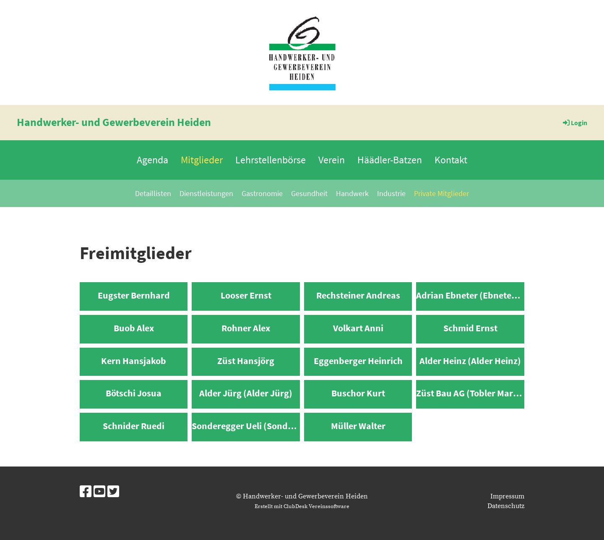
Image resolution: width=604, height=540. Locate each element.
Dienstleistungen (206, 193)
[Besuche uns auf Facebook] (85, 492)
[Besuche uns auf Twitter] (113, 492)
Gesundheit (309, 193)
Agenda (152, 159)
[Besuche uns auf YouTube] (99, 492)
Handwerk (352, 193)
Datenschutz (505, 506)
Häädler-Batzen (389, 159)
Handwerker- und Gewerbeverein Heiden (114, 122)
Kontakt (451, 159)
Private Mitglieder (441, 193)
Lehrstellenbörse (270, 159)
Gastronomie (262, 193)
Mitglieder (202, 159)
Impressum (507, 496)
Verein (331, 159)
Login (574, 122)
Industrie (391, 193)
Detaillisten (153, 193)
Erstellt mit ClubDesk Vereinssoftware (302, 506)
